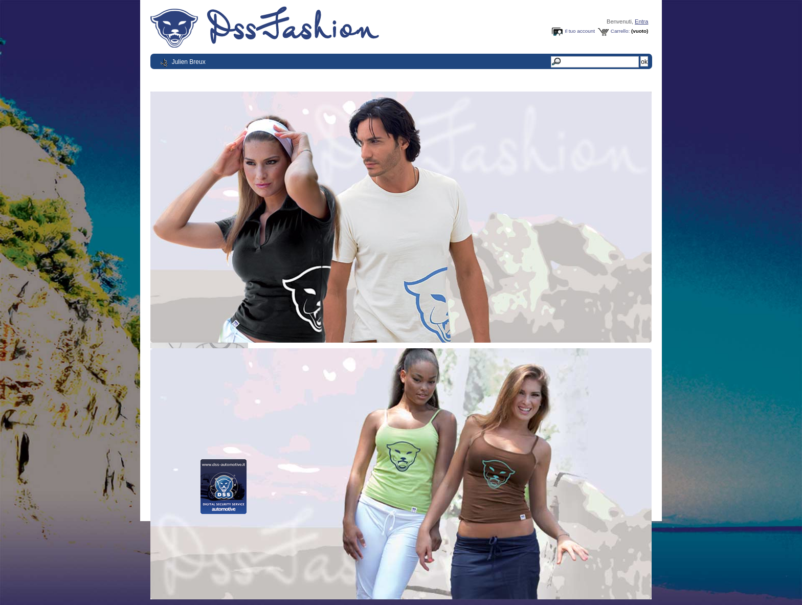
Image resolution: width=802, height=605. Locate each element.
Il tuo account (580, 31)
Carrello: (620, 31)
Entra (641, 21)
